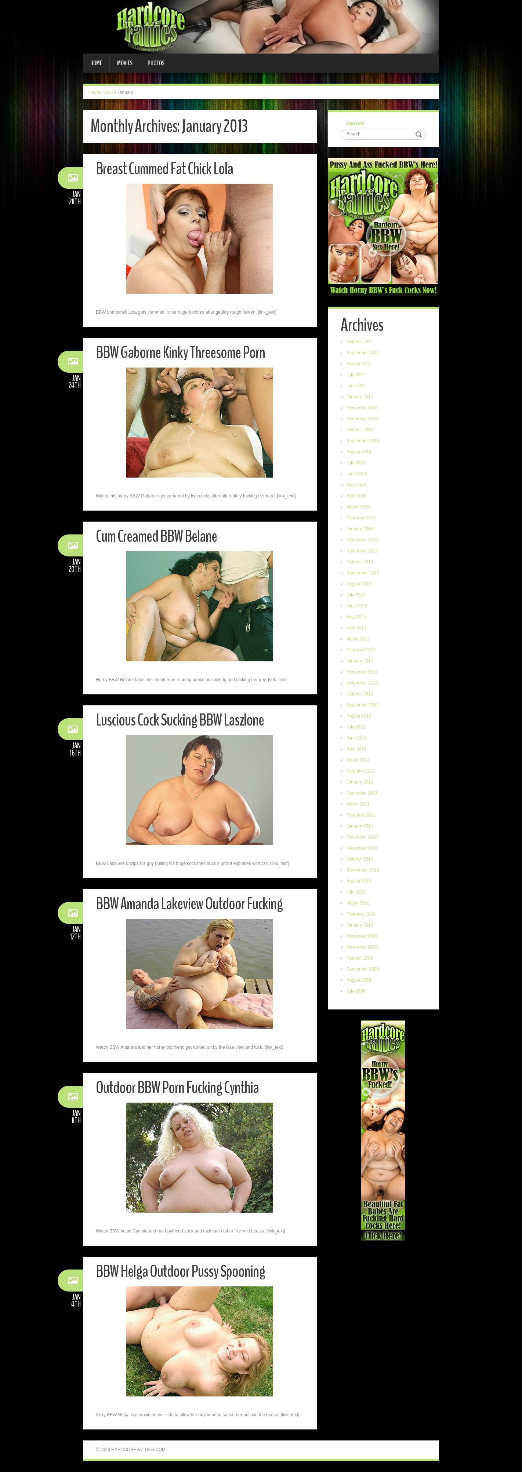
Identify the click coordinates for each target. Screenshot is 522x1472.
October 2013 (360, 562)
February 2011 (361, 815)
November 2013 (362, 551)
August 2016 (359, 451)
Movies (125, 63)
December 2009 (362, 936)
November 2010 (362, 848)
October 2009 (360, 958)
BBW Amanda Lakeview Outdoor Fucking (189, 904)
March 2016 (358, 506)
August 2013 (359, 584)
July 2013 (356, 595)
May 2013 (356, 617)
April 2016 (356, 495)
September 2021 (363, 352)
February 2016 (361, 518)
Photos (156, 63)
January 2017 (360, 396)
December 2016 (362, 407)
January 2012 (360, 782)
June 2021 (357, 385)
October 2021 (360, 341)
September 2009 (363, 969)
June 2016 (357, 473)
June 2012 (357, 738)
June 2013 (357, 606)
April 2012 (356, 749)
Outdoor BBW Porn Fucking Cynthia (177, 1088)
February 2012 (361, 771)
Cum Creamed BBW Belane (156, 536)
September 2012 (363, 705)
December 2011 (362, 793)
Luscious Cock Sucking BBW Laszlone (180, 720)
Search (355, 123)
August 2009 (359, 980)
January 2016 (360, 529)
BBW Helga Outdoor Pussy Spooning (180, 1271)
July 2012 (356, 727)
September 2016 (363, 440)
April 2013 (356, 628)
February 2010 (361, 914)
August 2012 (359, 716)
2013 (109, 92)
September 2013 (363, 573)
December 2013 (362, 540)
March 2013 (358, 639)
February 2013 (361, 650)
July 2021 (356, 374)
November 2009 (362, 947)
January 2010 (360, 925)
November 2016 (362, 418)
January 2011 (360, 826)
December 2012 (362, 672)
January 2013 (360, 661)
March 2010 (358, 903)
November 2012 (362, 683)
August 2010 (359, 881)
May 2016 (356, 484)
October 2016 (360, 429)
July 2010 (356, 892)
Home (96, 63)
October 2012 (360, 694)
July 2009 (356, 991)
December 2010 (362, 837)
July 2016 (356, 462)
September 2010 (363, 870)
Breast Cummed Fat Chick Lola (164, 169)
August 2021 (359, 363)
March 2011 (358, 804)
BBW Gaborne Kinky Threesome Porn (180, 352)
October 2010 (360, 859)
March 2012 (358, 760)
